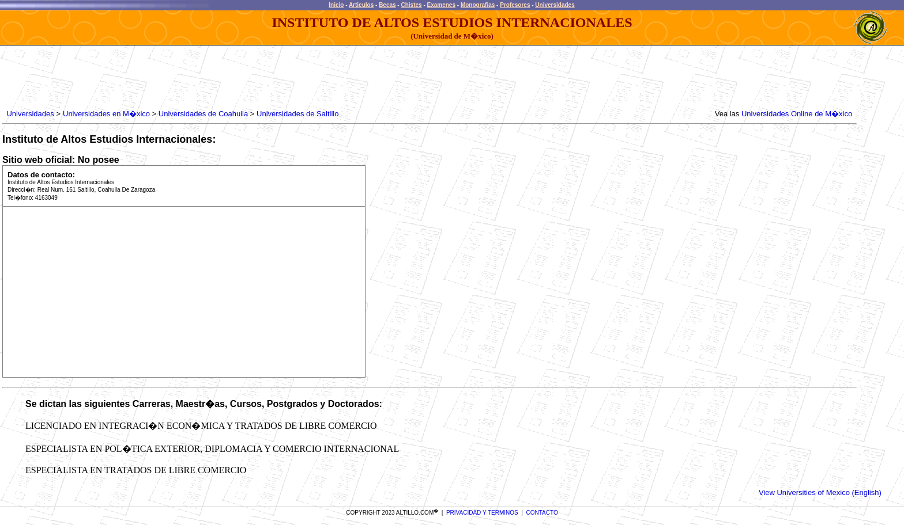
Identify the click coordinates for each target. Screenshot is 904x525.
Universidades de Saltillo (297, 113)
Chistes (411, 5)
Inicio (336, 5)
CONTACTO (542, 512)
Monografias (478, 5)
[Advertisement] (214, 78)
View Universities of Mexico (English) (820, 492)
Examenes (441, 5)
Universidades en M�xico (106, 113)
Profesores (515, 5)
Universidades (554, 5)
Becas (387, 5)
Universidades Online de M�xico (796, 113)
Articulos (361, 5)
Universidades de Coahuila (203, 113)
